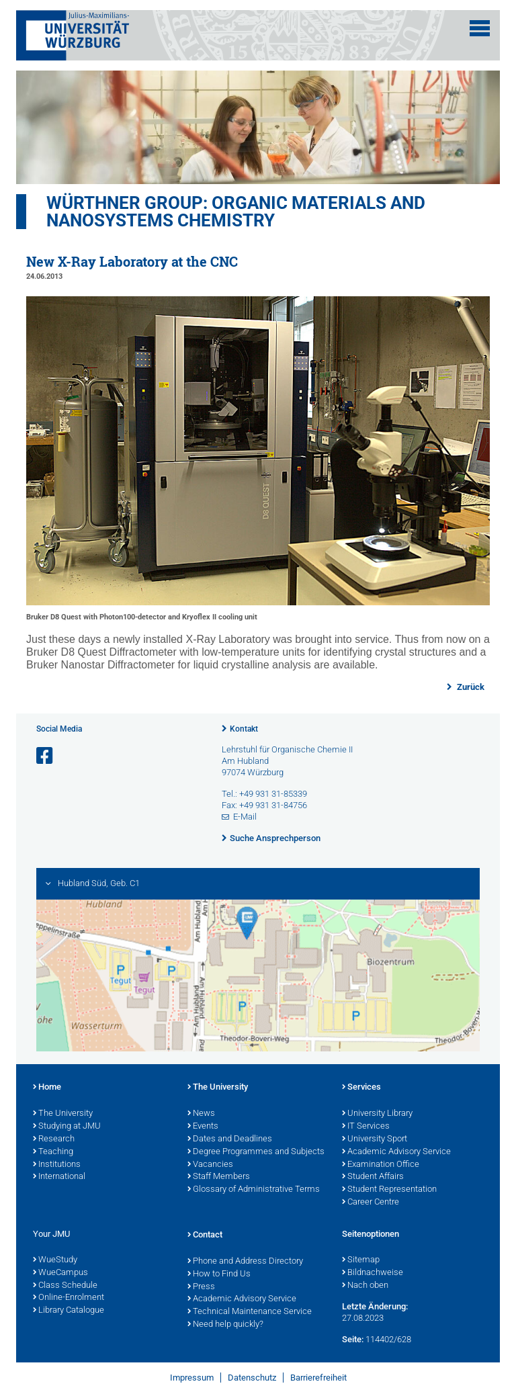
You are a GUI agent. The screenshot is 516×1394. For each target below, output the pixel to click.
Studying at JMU (67, 1127)
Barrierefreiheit (318, 1378)
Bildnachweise (372, 1273)
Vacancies (210, 1165)
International (59, 1177)
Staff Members (218, 1177)
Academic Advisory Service (396, 1152)
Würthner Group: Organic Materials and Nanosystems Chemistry (235, 211)
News (201, 1114)
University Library (377, 1114)
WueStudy (55, 1260)
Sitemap (361, 1260)
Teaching (53, 1152)
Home (47, 1088)
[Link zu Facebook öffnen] (45, 756)
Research (54, 1139)
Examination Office (380, 1165)
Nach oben (365, 1286)
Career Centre (370, 1202)
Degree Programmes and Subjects (256, 1152)
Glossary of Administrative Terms (253, 1190)
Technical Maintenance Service (249, 1312)
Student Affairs (373, 1177)
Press (201, 1287)
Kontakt (244, 729)
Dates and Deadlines (229, 1139)
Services (361, 1088)
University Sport (374, 1139)
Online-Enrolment (68, 1298)
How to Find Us (219, 1274)
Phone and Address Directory (245, 1262)
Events (202, 1127)
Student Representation (389, 1190)
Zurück (469, 687)
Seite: (352, 1339)
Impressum (192, 1378)
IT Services (366, 1127)
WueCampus (60, 1273)
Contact (204, 1235)
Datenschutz (252, 1378)
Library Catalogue (68, 1311)
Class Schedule (65, 1286)
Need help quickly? (225, 1325)
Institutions (57, 1165)
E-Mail (245, 817)
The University (63, 1114)
